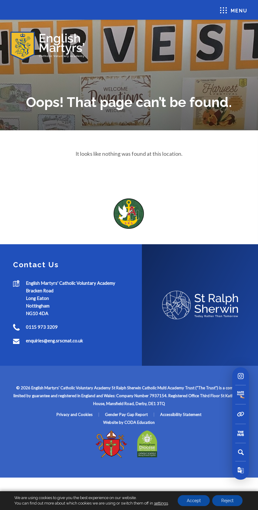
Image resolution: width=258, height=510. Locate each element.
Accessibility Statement (180, 414)
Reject (227, 500)
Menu (233, 10)
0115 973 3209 (42, 327)
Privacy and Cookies (74, 414)
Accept (194, 500)
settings (161, 503)
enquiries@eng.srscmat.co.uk (54, 340)
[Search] (240, 452)
